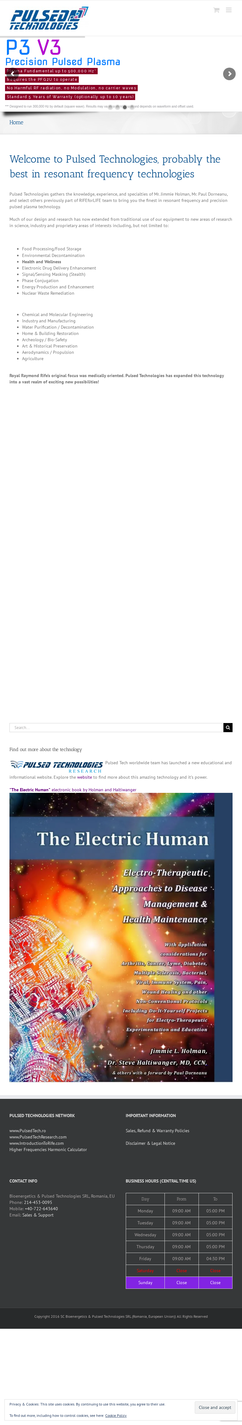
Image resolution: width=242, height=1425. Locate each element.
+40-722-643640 (41, 1208)
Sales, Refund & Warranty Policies (157, 1130)
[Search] (228, 727)
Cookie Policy (116, 1415)
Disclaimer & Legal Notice (150, 1143)
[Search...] (116, 727)
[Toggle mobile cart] (216, 10)
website (84, 777)
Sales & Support (38, 1215)
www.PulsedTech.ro (27, 1130)
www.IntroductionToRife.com (36, 1143)
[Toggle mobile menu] (229, 10)
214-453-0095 (38, 1202)
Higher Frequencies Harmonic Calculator (48, 1149)
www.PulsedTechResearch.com (37, 1137)
